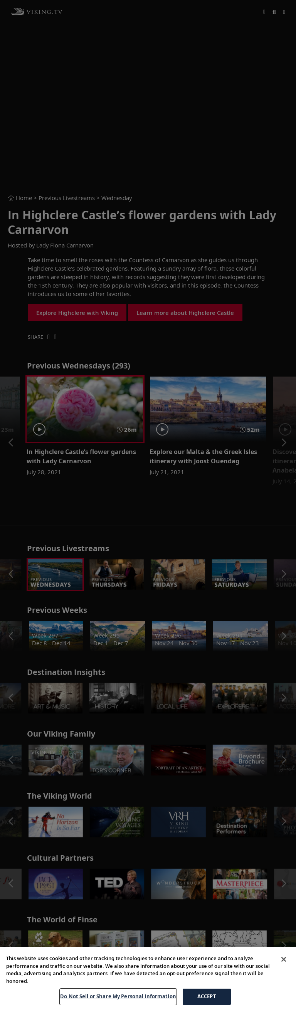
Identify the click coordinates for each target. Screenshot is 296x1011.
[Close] (283, 959)
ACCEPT (206, 996)
